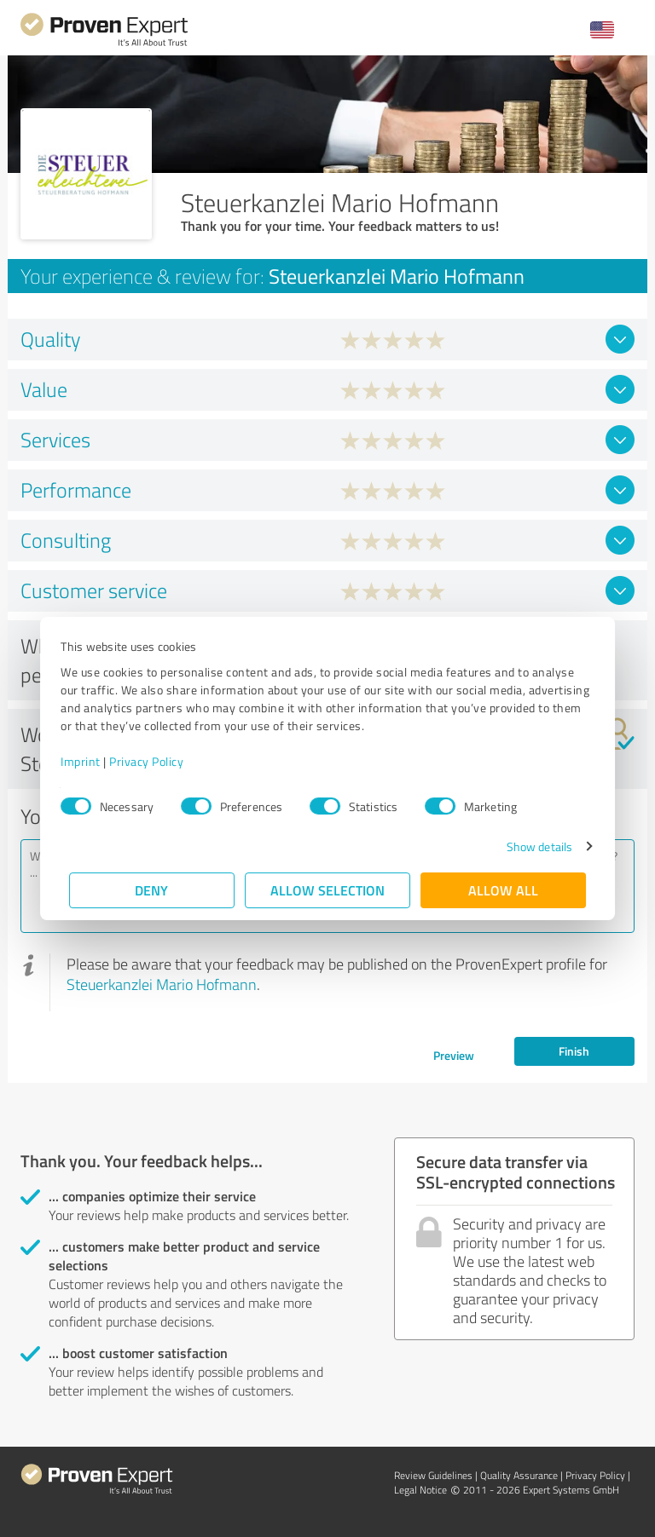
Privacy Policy (155, 761)
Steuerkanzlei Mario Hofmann (162, 984)
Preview (453, 1055)
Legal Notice (420, 1489)
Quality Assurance (519, 1475)
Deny (152, 890)
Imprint (89, 761)
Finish (574, 1051)
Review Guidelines (433, 1475)
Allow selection (327, 890)
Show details (531, 846)
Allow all (503, 890)
